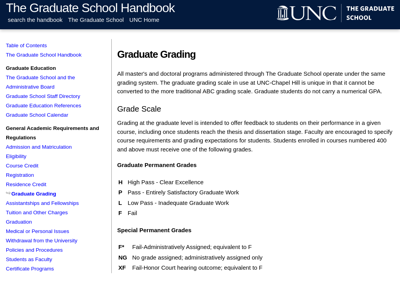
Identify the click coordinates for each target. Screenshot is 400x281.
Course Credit (22, 166)
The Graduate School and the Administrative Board (40, 82)
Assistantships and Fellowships (42, 203)
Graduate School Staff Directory (43, 96)
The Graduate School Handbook (90, 8)
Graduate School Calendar (37, 115)
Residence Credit (26, 184)
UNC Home (144, 19)
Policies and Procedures (34, 250)
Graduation (19, 222)
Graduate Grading (33, 194)
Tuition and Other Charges (37, 212)
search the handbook (35, 19)
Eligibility (16, 156)
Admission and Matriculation (39, 147)
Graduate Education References (43, 105)
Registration (20, 175)
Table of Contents (26, 45)
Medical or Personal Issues (37, 231)
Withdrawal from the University (41, 241)
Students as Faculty (29, 259)
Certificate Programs (30, 269)
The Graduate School (96, 19)
